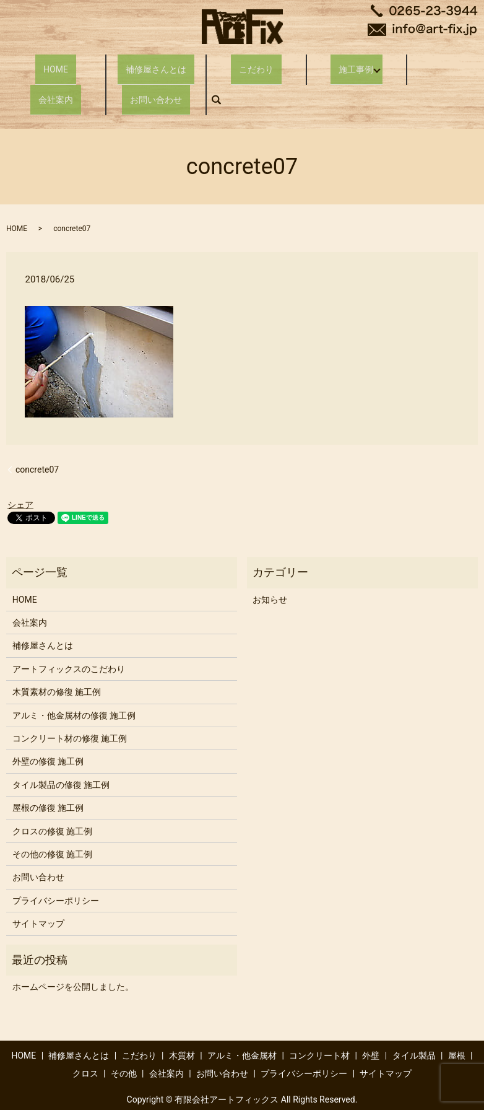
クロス (85, 1052)
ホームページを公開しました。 (73, 965)
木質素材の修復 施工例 (56, 670)
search (223, 83)
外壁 (370, 1034)
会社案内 (55, 83)
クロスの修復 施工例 (52, 809)
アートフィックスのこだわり (68, 647)
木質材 (182, 1034)
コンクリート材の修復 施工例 (69, 717)
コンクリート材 (319, 1034)
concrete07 (37, 447)
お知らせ (270, 577)
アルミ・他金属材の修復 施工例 (74, 693)
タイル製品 (414, 1034)
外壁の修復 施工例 (48, 740)
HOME (55, 63)
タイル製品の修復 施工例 (61, 763)
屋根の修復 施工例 (48, 786)
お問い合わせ (156, 83)
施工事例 (350, 63)
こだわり (256, 63)
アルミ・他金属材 (242, 1034)
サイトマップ (38, 902)
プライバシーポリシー (55, 878)
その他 (124, 1052)
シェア (20, 483)
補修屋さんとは (156, 63)
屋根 (456, 1034)
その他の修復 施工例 (52, 832)
